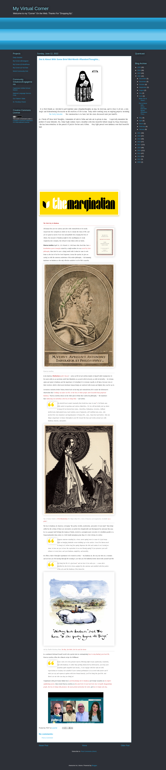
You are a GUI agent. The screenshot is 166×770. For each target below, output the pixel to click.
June (141, 96)
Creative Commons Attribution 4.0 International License (23, 121)
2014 (139, 153)
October (142, 84)
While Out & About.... (143, 99)
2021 (139, 133)
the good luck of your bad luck (84, 684)
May (140, 118)
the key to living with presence (57, 687)
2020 (139, 136)
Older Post (125, 745)
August (141, 90)
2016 (139, 147)
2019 (139, 139)
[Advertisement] (82, 34)
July (140, 93)
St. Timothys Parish (19, 102)
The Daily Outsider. (56, 114)
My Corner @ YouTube (20, 68)
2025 (139, 67)
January (142, 129)
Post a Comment (47, 738)
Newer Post (43, 745)
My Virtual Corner (31, 8)
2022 (139, 76)
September (143, 87)
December (143, 78)
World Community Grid (20, 71)
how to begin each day (100, 687)
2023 (139, 73)
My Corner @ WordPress (21, 64)
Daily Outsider (17, 57)
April (141, 120)
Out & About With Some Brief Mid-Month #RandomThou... (143, 108)
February (142, 126)
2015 (139, 150)
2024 (139, 70)
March (141, 123)
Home (84, 745)
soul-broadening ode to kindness (79, 681)
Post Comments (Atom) (88, 751)
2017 (139, 144)
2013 (139, 156)
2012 (139, 159)
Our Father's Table (19, 98)
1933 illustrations (62, 519)
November (143, 81)
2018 (139, 142)
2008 (139, 162)
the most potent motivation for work (79, 687)
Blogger (94, 765)
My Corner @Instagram (20, 61)
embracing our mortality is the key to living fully (61, 399)
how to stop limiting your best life (99, 654)
